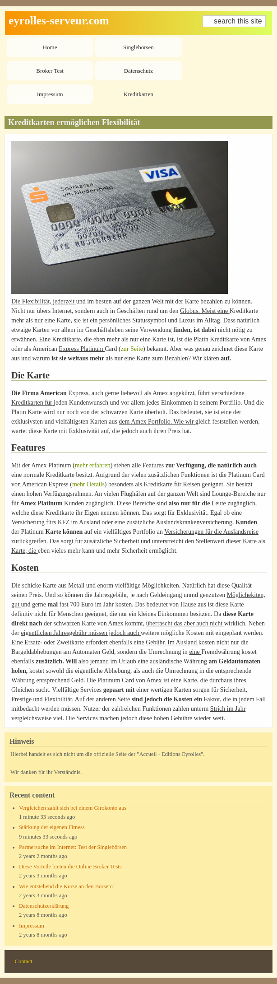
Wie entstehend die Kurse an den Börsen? (66, 886)
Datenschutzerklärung (44, 906)
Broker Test (50, 70)
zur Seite (132, 348)
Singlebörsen (138, 47)
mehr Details (88, 484)
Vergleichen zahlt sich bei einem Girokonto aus (72, 808)
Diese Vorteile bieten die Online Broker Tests (70, 866)
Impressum (50, 94)
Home (50, 47)
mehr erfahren (93, 465)
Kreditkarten (138, 94)
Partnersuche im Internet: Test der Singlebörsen (73, 847)
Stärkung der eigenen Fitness (52, 827)
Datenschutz (138, 70)
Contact (23, 961)
